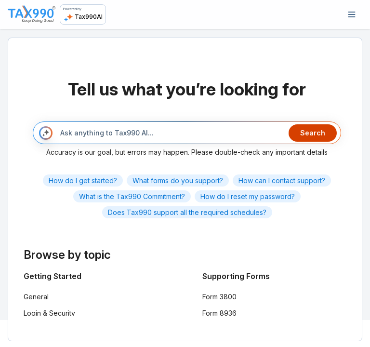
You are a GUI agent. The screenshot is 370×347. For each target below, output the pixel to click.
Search (312, 133)
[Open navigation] (351, 14)
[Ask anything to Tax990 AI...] (170, 133)
